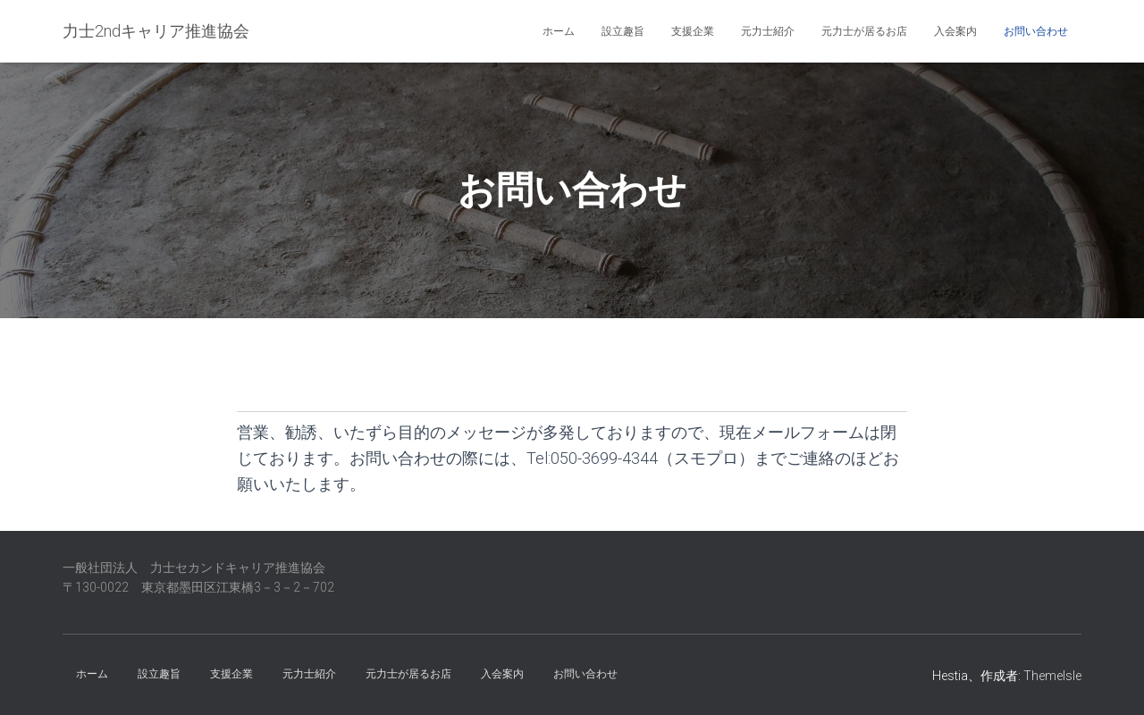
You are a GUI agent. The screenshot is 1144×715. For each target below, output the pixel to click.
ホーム (559, 31)
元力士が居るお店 (864, 31)
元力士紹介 (768, 31)
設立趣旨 (622, 31)
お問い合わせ (1036, 31)
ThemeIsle (1052, 676)
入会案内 (955, 31)
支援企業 (692, 31)
